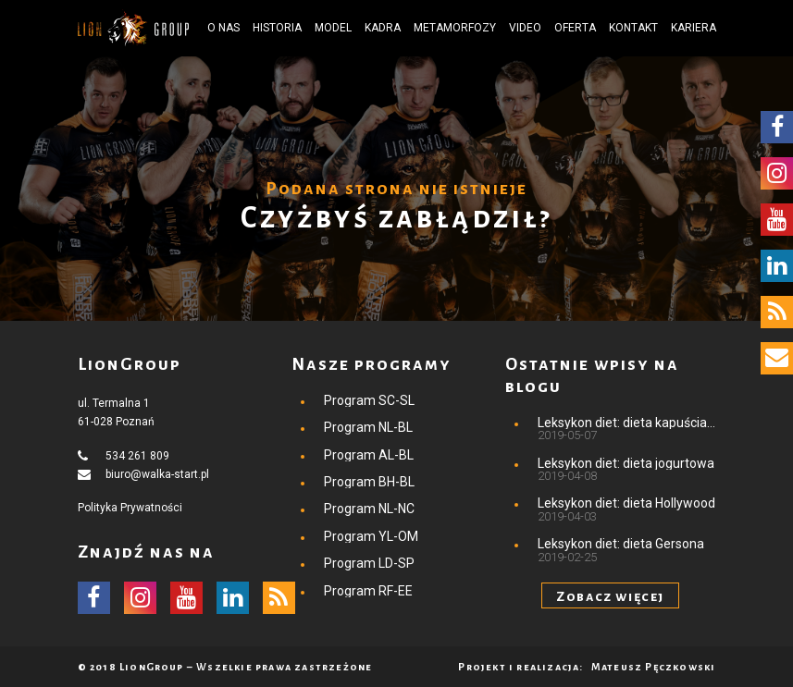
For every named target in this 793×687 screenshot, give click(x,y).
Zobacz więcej (610, 596)
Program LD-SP (369, 563)
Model (333, 27)
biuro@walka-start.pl (157, 474)
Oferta (575, 27)
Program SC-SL (369, 400)
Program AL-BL (369, 454)
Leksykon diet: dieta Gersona (621, 543)
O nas (223, 27)
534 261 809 (137, 455)
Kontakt (633, 27)
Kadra (383, 27)
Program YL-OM (371, 536)
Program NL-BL (368, 427)
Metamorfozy (455, 27)
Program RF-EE (368, 590)
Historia (277, 27)
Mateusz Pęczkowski (653, 666)
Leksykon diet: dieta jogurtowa (626, 463)
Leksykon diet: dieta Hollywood (626, 503)
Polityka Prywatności (130, 507)
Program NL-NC (369, 508)
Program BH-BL (369, 481)
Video (525, 27)
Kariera (693, 27)
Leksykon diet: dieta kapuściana (627, 422)
